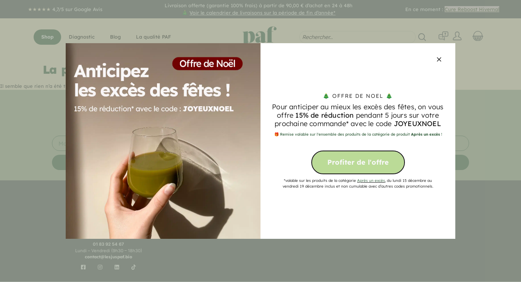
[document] (260, 141)
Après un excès (371, 180)
